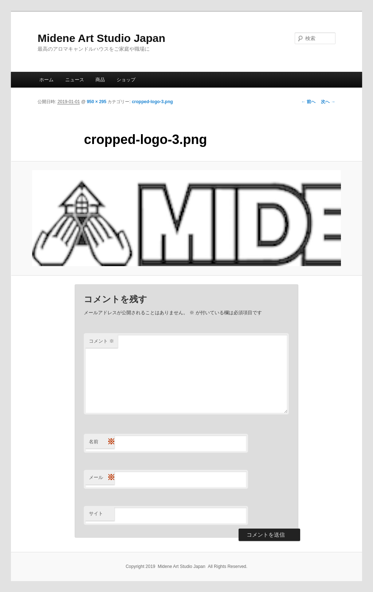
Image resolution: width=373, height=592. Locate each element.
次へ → (328, 101)
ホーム (46, 79)
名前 (101, 442)
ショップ (126, 79)
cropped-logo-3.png (152, 101)
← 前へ (308, 101)
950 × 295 (96, 101)
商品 (100, 79)
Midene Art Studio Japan (101, 38)
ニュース (74, 79)
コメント (101, 341)
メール (101, 477)
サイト (96, 513)
